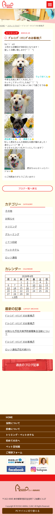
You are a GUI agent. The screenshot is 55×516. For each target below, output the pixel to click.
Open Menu (49, 4)
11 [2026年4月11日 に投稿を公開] (40, 285)
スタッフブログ (13, 25)
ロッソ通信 (11, 257)
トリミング (11, 226)
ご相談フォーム (14, 452)
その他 (8, 211)
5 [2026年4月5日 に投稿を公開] (46, 282)
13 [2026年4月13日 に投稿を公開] (8, 288)
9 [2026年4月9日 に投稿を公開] (27, 285)
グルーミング (12, 234)
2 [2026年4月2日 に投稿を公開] (27, 282)
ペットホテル (12, 249)
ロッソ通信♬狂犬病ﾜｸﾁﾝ (18, 349)
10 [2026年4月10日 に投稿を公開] (34, 285)
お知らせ (10, 218)
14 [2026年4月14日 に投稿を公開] (14, 288)
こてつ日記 (11, 242)
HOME (2, 25)
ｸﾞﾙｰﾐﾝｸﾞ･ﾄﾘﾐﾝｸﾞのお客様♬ (19, 315)
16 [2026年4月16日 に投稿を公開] (27, 288)
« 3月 (14, 297)
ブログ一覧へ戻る (27, 188)
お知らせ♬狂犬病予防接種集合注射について (27, 332)
